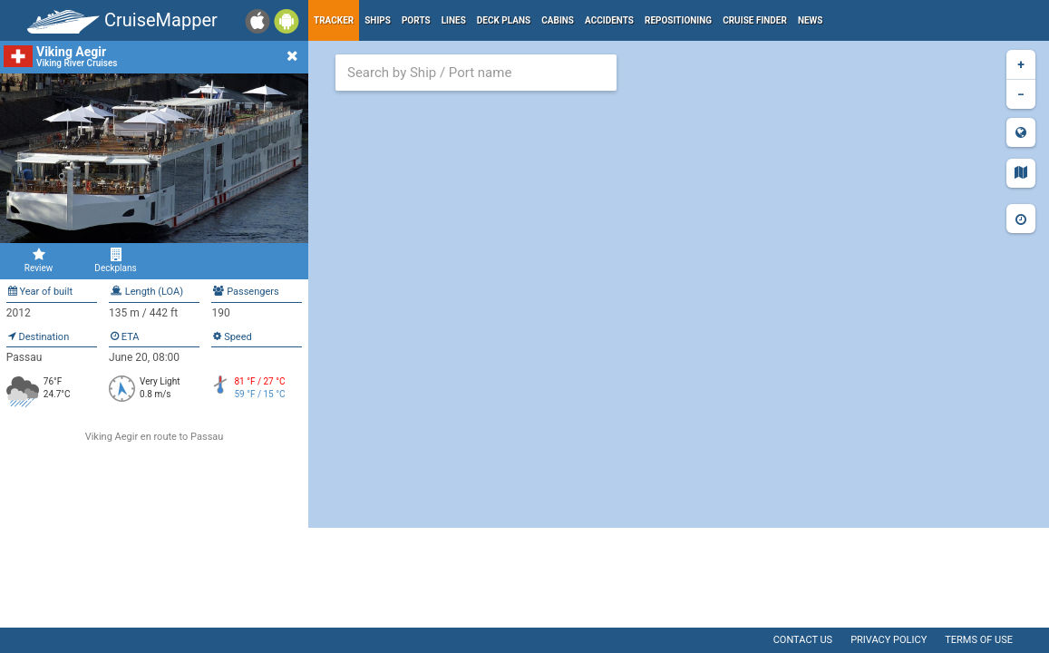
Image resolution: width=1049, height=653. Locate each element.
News (810, 20)
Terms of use (979, 640)
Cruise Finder (755, 20)
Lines (454, 20)
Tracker (334, 20)
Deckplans (115, 260)
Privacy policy (888, 640)
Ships (377, 20)
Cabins (557, 20)
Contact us (802, 640)
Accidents (609, 20)
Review (38, 260)
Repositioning (678, 20)
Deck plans (503, 20)
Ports (416, 20)
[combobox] (476, 72)
